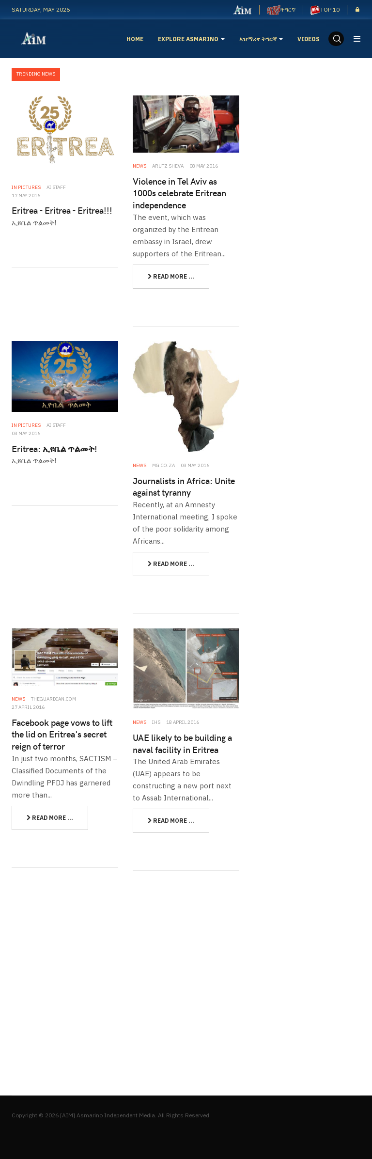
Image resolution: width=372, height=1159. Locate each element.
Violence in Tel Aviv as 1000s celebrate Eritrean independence (179, 193)
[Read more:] (171, 277)
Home (134, 39)
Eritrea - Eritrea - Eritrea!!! (62, 210)
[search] (336, 38)
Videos (308, 39)
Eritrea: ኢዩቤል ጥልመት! (54, 448)
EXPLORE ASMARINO (191, 39)
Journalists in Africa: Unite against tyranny (184, 486)
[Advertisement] (313, 149)
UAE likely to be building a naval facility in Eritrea (182, 743)
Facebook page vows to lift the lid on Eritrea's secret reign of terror (62, 734)
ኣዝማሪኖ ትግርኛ (261, 39)
